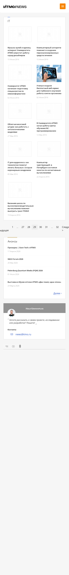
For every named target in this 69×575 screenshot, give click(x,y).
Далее (56, 293)
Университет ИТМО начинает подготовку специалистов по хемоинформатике (18, 90)
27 (23, 227)
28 (28, 227)
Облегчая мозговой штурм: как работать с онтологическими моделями (18, 128)
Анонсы (12, 241)
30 (40, 227)
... (17, 227)
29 (34, 227)
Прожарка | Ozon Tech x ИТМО (22, 247)
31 (46, 227)
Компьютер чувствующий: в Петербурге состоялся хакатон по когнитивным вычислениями (49, 167)
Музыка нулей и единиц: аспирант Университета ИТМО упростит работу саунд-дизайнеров (19, 51)
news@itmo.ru (23, 334)
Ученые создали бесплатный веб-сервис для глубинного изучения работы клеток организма (49, 89)
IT (9, 21)
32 (57, 227)
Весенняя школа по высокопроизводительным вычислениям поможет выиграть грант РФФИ (20, 207)
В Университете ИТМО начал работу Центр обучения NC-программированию (47, 127)
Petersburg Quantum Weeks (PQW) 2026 (25, 270)
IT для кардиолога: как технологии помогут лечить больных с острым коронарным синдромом (20, 166)
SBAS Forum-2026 (15, 259)
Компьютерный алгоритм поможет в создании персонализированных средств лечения (49, 51)
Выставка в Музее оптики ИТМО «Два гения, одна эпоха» (34, 282)
